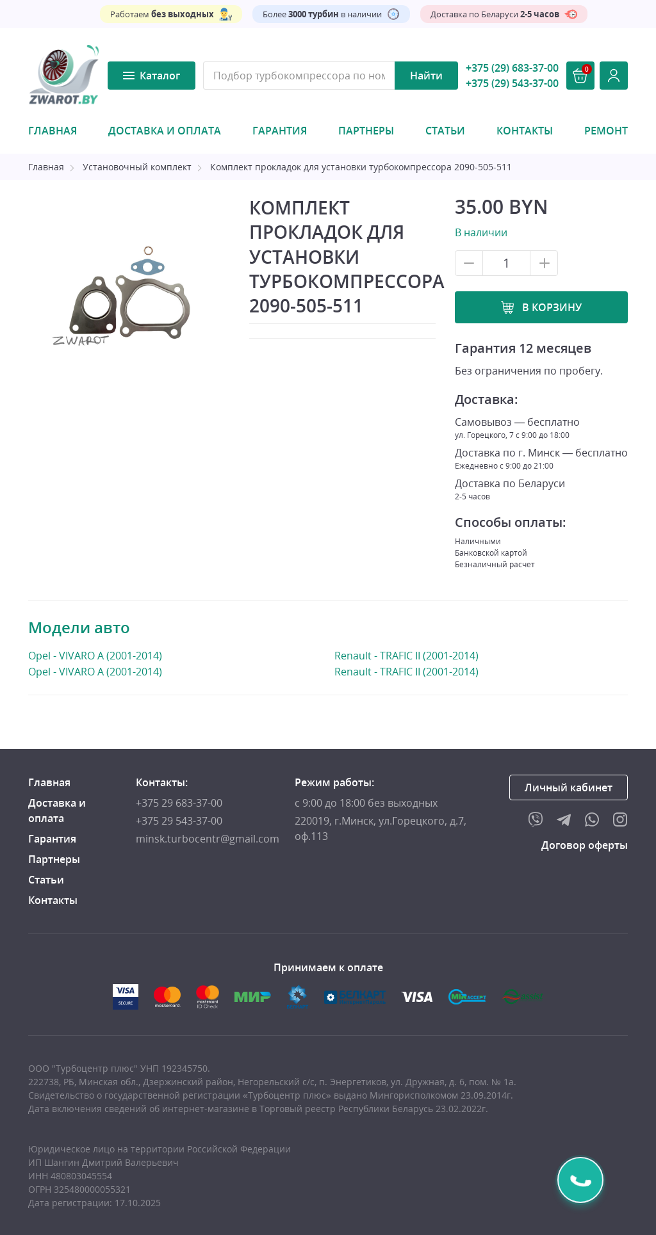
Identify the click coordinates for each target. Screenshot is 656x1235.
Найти (426, 76)
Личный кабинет (568, 787)
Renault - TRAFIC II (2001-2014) (406, 655)
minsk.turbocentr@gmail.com (207, 839)
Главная (52, 131)
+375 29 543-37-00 (179, 821)
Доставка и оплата (164, 131)
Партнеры (366, 131)
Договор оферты (584, 845)
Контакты (524, 131)
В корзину (552, 307)
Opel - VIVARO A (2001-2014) (95, 655)
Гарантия (279, 131)
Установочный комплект (137, 167)
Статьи (445, 131)
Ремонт (606, 131)
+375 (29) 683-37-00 (512, 68)
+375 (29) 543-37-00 (512, 83)
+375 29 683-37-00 (179, 803)
